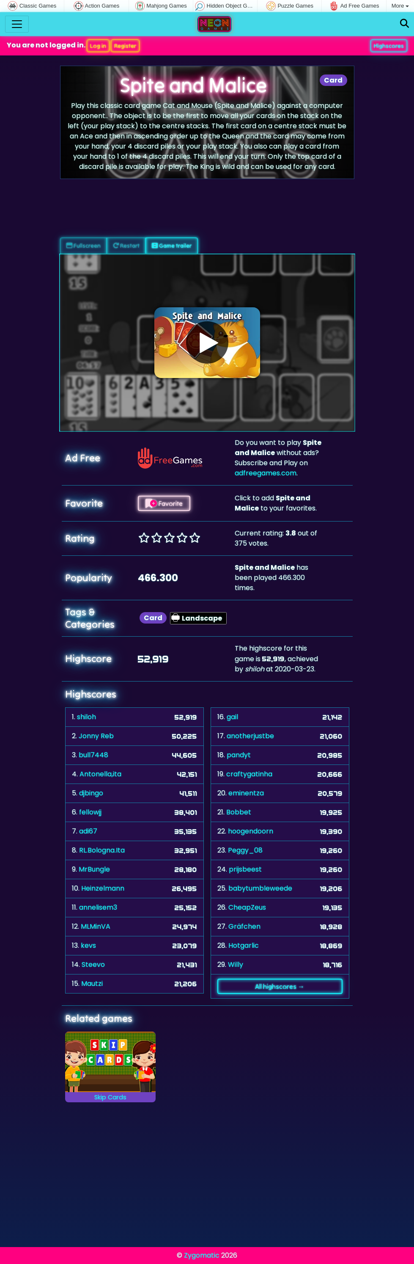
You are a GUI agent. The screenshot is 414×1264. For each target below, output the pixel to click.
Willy (235, 964)
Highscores (389, 46)
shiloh (86, 717)
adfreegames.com (265, 473)
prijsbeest (245, 869)
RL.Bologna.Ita (102, 850)
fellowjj (90, 812)
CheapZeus (247, 907)
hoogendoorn (250, 831)
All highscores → (279, 986)
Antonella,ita (100, 774)
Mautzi (92, 983)
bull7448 (93, 755)
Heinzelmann (102, 888)
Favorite (164, 503)
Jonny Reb (96, 736)
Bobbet (238, 812)
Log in (98, 46)
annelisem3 (98, 907)
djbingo (91, 793)
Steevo (93, 964)
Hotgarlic (243, 945)
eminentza (246, 793)
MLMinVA (95, 926)
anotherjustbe (250, 736)
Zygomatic (201, 1255)
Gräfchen (244, 926)
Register (125, 46)
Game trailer (172, 245)
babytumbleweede (260, 888)
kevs (88, 945)
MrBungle (94, 869)
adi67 (88, 831)
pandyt (239, 755)
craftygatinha (249, 774)
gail (232, 717)
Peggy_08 (245, 850)
